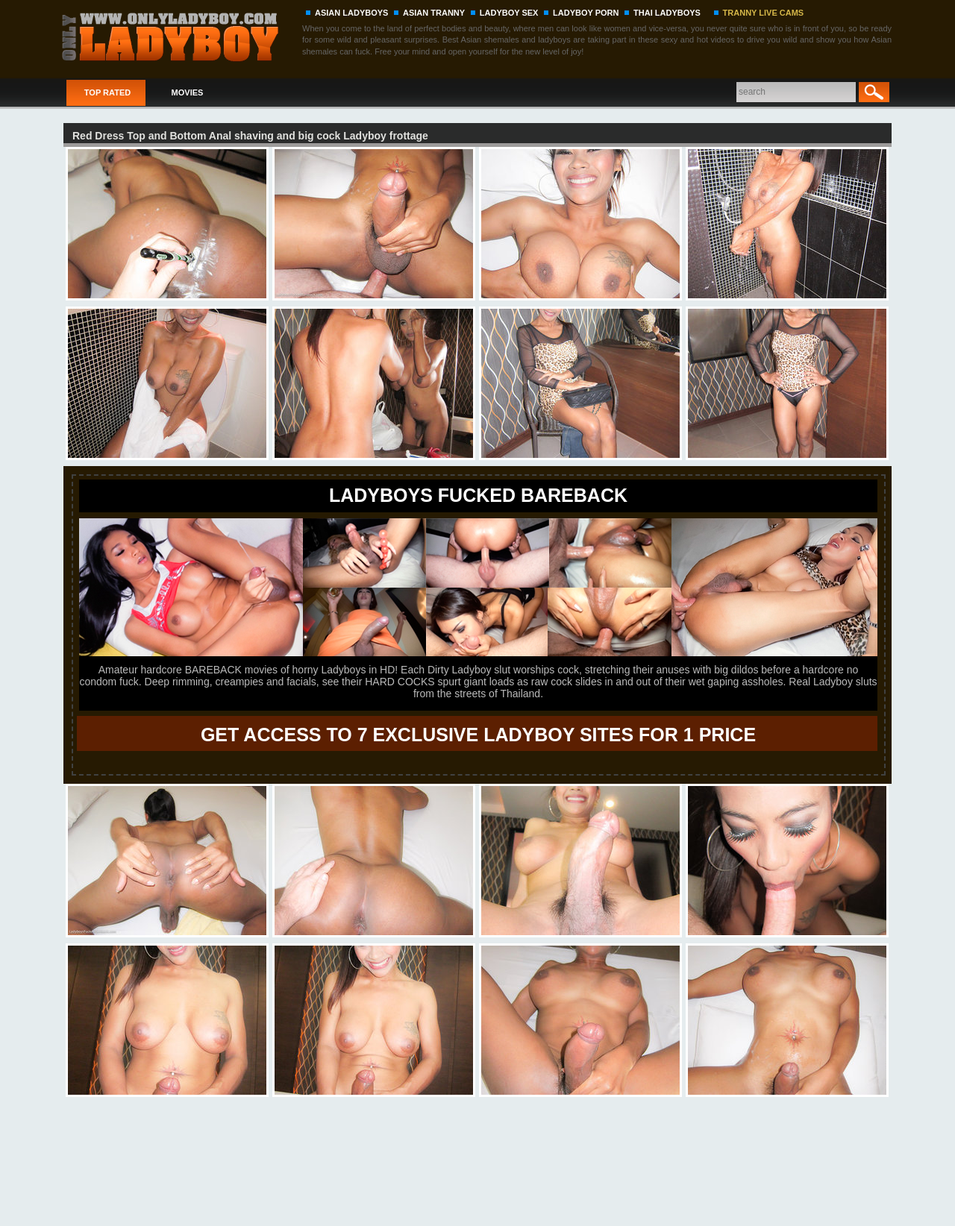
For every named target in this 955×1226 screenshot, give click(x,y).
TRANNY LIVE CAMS (763, 12)
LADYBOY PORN (586, 12)
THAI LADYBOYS (667, 12)
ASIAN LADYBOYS (351, 12)
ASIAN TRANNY (434, 12)
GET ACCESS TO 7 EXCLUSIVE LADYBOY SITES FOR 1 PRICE (478, 734)
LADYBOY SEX (509, 12)
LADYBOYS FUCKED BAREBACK (478, 495)
